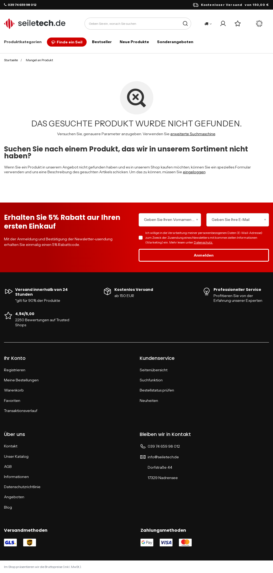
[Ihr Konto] (223, 23)
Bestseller (102, 41)
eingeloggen (194, 172)
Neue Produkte (134, 41)
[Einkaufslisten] (237, 23)
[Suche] (185, 24)
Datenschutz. (203, 242)
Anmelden (204, 255)
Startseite (11, 60)
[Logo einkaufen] (34, 23)
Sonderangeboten (175, 41)
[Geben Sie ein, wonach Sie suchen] (138, 24)
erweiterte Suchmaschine (192, 133)
